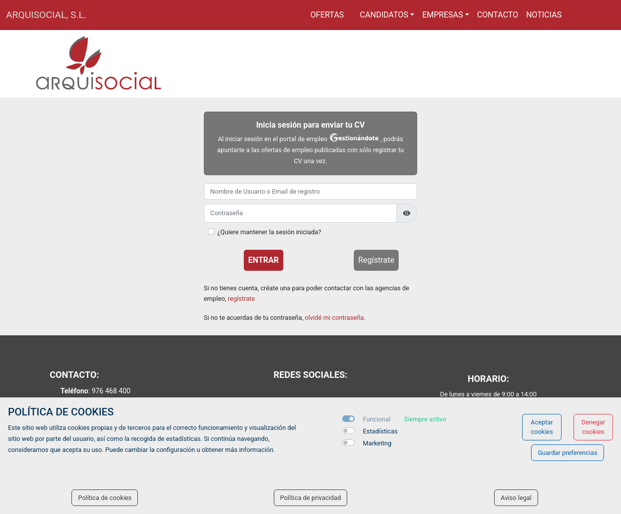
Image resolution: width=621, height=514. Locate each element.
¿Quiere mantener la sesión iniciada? (269, 232)
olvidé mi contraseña (334, 317)
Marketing (377, 443)
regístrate (241, 298)
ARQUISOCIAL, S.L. (46, 15)
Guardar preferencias (567, 452)
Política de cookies (104, 497)
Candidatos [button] (384, 15)
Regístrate (376, 260)
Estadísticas (380, 431)
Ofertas (327, 15)
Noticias (544, 15)
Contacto (497, 15)
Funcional (376, 419)
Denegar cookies (594, 426)
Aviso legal (516, 497)
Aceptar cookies (542, 426)
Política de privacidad (310, 497)
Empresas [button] (442, 15)
